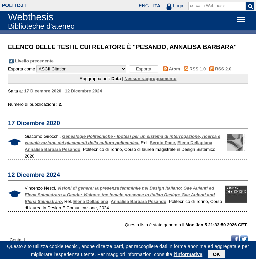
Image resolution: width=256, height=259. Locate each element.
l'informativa (188, 255)
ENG (144, 5)
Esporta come (21, 68)
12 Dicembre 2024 (83, 90)
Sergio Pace (162, 142)
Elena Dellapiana (194, 142)
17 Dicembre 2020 (42, 90)
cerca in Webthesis (207, 5)
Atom (174, 68)
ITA (157, 5)
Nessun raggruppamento (150, 78)
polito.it (14, 5)
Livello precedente (34, 60)
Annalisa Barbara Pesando (52, 149)
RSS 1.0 (197, 68)
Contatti (17, 239)
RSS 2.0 (223, 68)
